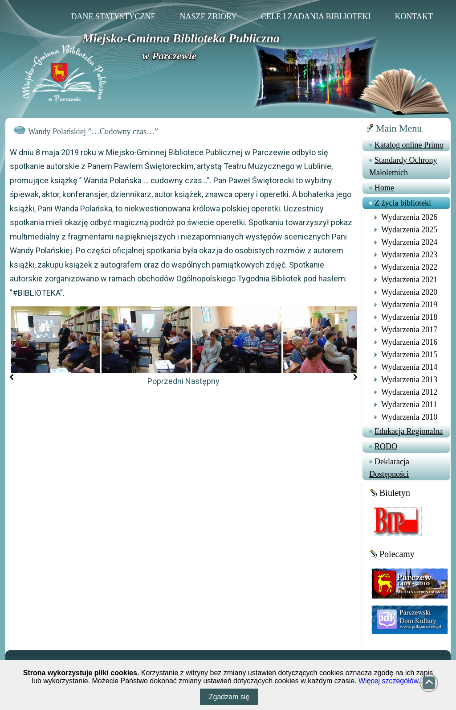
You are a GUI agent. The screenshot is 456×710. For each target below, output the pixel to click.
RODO (386, 446)
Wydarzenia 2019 (409, 304)
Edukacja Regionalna (409, 431)
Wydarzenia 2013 (409, 379)
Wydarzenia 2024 (409, 242)
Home (384, 187)
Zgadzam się (229, 697)
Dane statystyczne (113, 16)
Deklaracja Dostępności (389, 468)
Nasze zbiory (208, 16)
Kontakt (414, 16)
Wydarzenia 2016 (409, 342)
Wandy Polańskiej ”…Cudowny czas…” (93, 131)
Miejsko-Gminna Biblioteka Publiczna (181, 38)
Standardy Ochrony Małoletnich (403, 166)
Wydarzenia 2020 (409, 292)
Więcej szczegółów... (391, 681)
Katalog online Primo (409, 144)
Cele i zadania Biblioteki (315, 16)
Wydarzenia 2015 (409, 354)
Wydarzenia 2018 (409, 317)
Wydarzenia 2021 (409, 279)
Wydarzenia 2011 (409, 404)
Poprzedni (165, 381)
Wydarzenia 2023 (409, 254)
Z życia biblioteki (403, 202)
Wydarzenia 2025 (409, 229)
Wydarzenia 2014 (409, 367)
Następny (202, 381)
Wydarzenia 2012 (409, 392)
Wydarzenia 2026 (409, 217)
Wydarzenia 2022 (409, 267)
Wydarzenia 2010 (409, 417)
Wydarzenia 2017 (409, 329)
